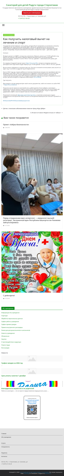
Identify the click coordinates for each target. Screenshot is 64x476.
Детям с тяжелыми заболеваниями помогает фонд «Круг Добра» (23, 108)
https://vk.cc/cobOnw (10, 85)
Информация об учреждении (10, 312)
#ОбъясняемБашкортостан (21, 100)
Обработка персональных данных (12, 318)
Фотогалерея (5, 348)
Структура (4, 315)
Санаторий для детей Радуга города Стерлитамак (32, 4)
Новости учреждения (9, 35)
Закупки (3, 339)
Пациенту (4, 453)
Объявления (5, 336)
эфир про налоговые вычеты (26, 95)
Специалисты (5, 447)
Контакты (4, 456)
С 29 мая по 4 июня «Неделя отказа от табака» (46, 112)
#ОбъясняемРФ (8, 100)
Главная (3, 433)
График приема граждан (8, 324)
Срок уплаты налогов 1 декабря (13, 376)
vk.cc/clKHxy (37, 77)
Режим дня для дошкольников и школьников (15, 330)
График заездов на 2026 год (12, 363)
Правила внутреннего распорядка (12, 327)
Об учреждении (6, 437)
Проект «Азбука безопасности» (16, 124)
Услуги (3, 443)
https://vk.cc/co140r (32, 63)
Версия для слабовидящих (32, 13)
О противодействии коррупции (11, 342)
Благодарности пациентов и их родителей (17, 388)
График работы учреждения (10, 321)
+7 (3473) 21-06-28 (23, 18)
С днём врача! (9, 295)
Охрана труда (5, 345)
